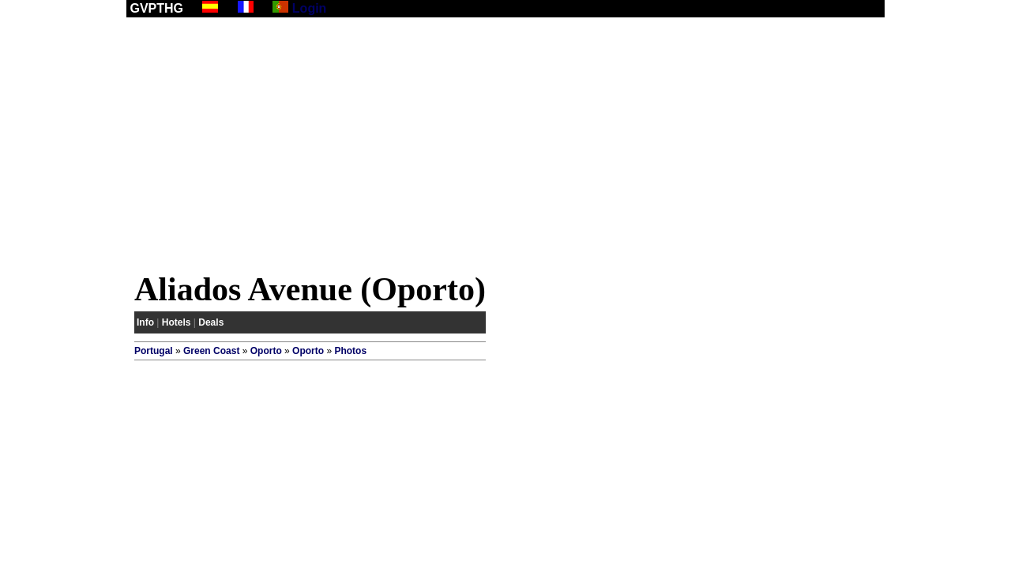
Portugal (153, 350)
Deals (211, 322)
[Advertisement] (505, 147)
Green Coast (211, 350)
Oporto (266, 350)
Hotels (176, 322)
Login (309, 8)
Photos (350, 350)
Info (145, 322)
